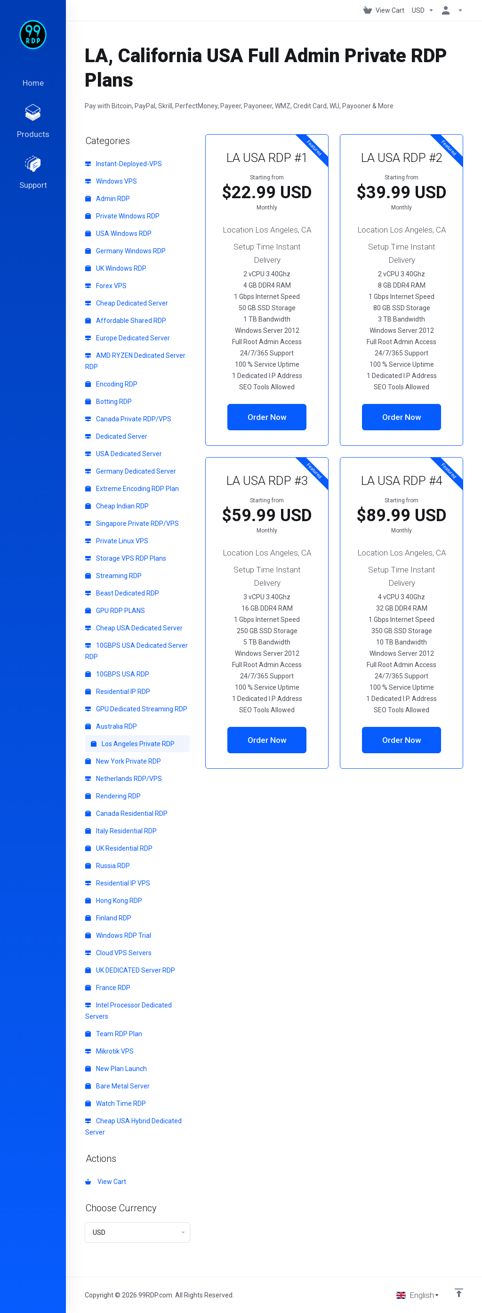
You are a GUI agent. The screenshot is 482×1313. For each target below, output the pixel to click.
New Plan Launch (116, 1068)
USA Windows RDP (118, 233)
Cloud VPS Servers (118, 953)
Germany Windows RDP (125, 251)
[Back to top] (459, 1293)
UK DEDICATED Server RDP (130, 970)
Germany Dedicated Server (130, 471)
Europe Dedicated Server (127, 338)
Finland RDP (108, 918)
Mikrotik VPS (109, 1051)
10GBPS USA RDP (117, 674)
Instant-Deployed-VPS (123, 164)
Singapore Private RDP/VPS (132, 523)
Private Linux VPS (116, 541)
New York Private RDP (123, 761)
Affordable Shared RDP (125, 320)
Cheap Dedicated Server (126, 303)
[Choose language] (418, 1295)
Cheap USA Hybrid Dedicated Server (133, 1126)
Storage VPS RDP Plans (125, 558)
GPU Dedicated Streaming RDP (136, 709)
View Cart (105, 1181)
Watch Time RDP (115, 1103)
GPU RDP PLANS (115, 610)
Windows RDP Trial (118, 935)
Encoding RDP (111, 384)
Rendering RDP (113, 796)
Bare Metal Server (117, 1086)
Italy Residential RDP (121, 831)
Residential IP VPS (117, 883)
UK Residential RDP (119, 848)
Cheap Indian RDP (117, 506)
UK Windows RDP (115, 268)
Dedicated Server (116, 436)
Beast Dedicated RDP (122, 593)
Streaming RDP (113, 576)
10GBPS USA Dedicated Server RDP (136, 651)
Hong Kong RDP (113, 900)
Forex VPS (106, 286)
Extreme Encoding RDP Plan (132, 488)
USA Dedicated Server (123, 454)
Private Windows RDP (122, 216)
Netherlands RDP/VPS (123, 778)
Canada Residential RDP (126, 813)
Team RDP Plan (113, 1034)
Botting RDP (108, 401)
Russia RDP (107, 866)
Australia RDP (111, 726)
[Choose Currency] (423, 10)
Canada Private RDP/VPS (128, 419)
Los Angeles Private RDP (133, 744)
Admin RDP (107, 198)
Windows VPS (111, 181)
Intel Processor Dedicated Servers (128, 1010)
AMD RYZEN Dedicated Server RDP (135, 361)
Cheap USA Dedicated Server (134, 628)
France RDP (107, 987)
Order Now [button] (267, 417)
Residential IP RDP (117, 691)
